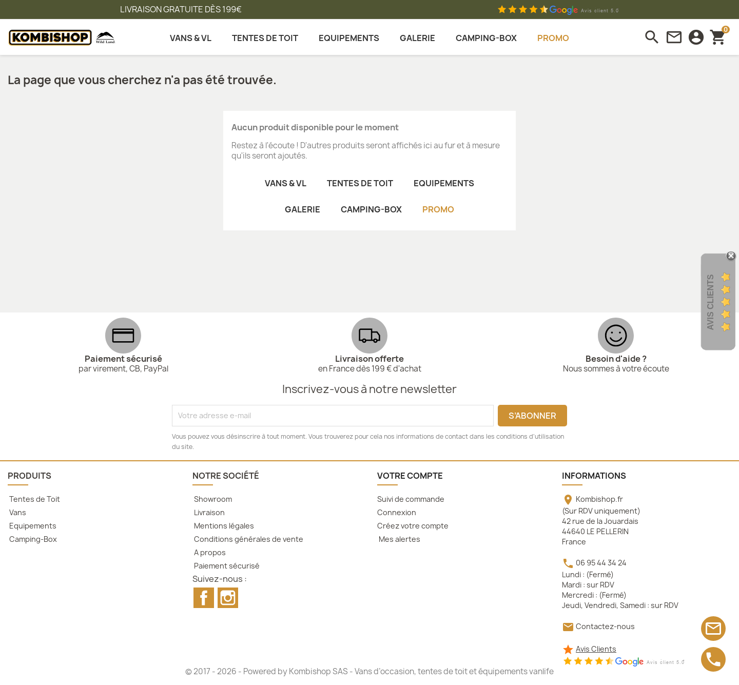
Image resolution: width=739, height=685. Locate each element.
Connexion (396, 512)
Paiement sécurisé (226, 566)
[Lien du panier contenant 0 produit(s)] (718, 36)
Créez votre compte (413, 526)
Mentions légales (223, 526)
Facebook (203, 598)
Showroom (212, 499)
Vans (17, 512)
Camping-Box (32, 539)
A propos (209, 552)
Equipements (32, 526)
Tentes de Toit (34, 499)
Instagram (228, 598)
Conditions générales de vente (247, 539)
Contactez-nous (605, 626)
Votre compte (410, 475)
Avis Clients (596, 649)
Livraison (208, 512)
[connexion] (696, 37)
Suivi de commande (410, 499)
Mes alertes (398, 539)
